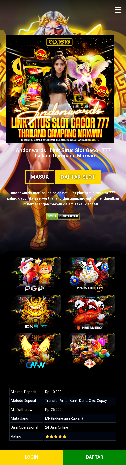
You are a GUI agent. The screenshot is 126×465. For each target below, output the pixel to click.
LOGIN (31, 457)
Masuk (40, 177)
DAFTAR (94, 457)
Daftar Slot (78, 177)
